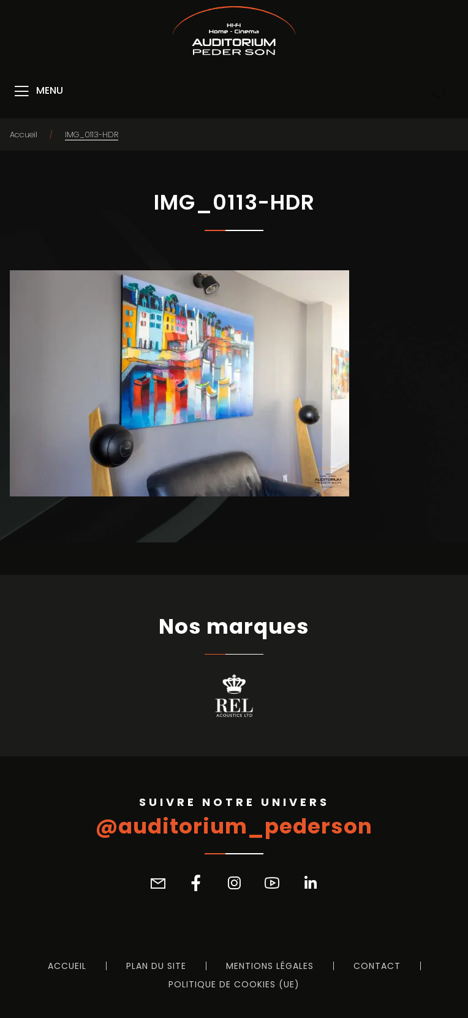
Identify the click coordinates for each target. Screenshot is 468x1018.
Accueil (23, 134)
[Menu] (37, 91)
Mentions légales (270, 966)
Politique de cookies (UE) (234, 984)
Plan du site (156, 966)
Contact (377, 966)
